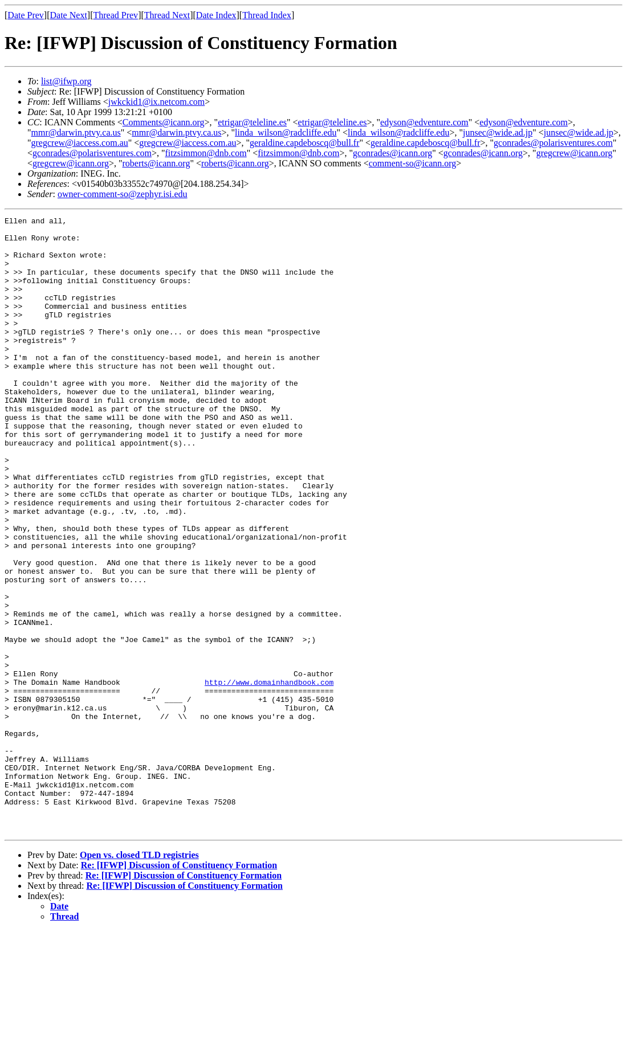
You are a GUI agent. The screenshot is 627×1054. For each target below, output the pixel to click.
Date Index (216, 15)
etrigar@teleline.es (252, 122)
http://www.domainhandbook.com (269, 776)
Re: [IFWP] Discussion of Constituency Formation (179, 988)
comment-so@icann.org (413, 163)
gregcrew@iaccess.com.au (79, 143)
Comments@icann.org (164, 122)
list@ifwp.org (66, 81)
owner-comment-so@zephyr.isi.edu (123, 194)
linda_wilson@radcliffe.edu (285, 132)
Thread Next (167, 15)
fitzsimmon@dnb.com (205, 153)
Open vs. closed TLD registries (139, 978)
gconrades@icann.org (392, 153)
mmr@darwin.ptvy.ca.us (76, 132)
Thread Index (266, 15)
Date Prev (25, 15)
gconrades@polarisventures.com (553, 143)
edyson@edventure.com (424, 122)
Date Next (68, 15)
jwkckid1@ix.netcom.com (156, 102)
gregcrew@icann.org (574, 153)
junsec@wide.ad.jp (497, 132)
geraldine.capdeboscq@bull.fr (304, 143)
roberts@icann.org (156, 163)
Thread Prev (115, 15)
